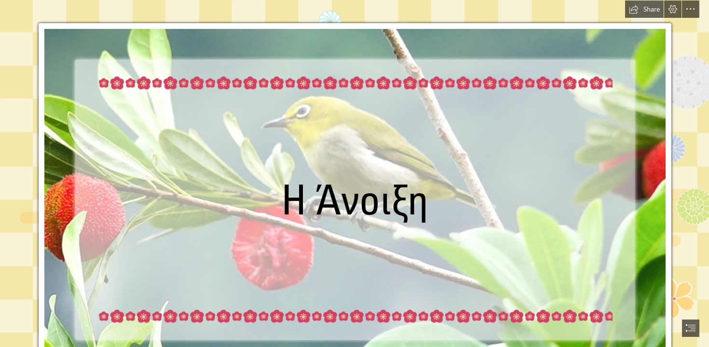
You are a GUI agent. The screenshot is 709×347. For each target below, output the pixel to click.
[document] (354, 173)
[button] (644, 9)
